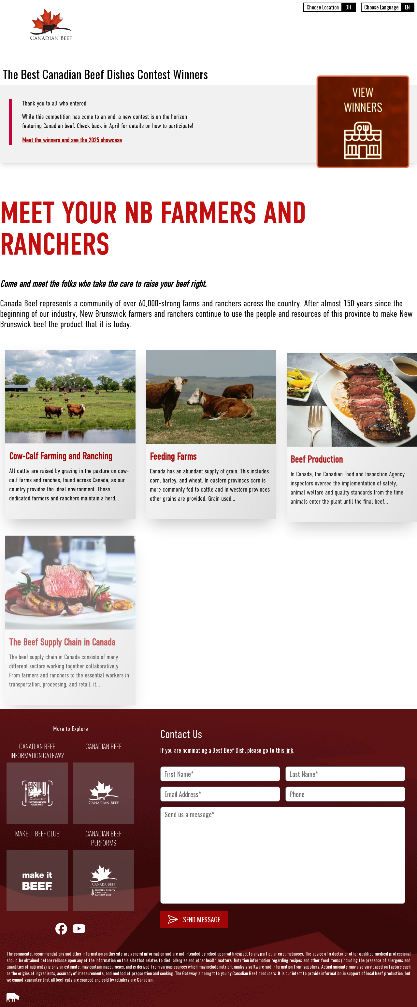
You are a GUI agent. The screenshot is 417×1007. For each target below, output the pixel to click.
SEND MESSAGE (194, 919)
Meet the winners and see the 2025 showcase (72, 140)
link (289, 750)
